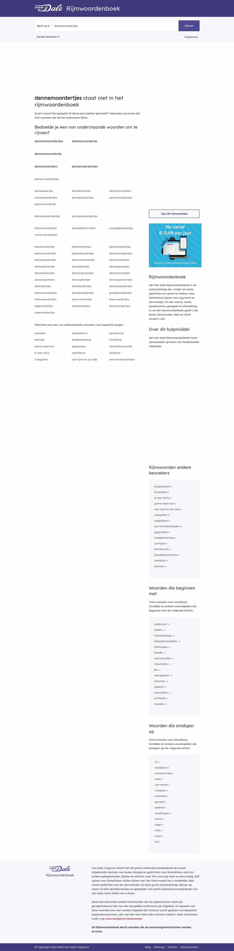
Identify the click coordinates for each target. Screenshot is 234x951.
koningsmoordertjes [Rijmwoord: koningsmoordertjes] (84, 216)
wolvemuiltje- (163, 658)
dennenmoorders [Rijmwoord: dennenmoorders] (120, 191)
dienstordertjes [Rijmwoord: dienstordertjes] (81, 286)
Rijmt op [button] (42, 26)
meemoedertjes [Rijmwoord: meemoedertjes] (45, 312)
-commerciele (163, 773)
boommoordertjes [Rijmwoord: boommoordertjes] (83, 260)
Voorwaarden (189, 947)
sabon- (158, 629)
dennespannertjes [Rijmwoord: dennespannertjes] (120, 279)
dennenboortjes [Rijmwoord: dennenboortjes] (45, 273)
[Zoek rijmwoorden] (71, 26)
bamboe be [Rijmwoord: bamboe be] (116, 333)
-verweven (161, 784)
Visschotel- (161, 664)
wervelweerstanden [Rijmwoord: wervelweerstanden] (122, 359)
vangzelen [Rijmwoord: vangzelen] (41, 359)
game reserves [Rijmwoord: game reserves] (44, 346)
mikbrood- (160, 624)
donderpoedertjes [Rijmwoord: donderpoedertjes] (120, 286)
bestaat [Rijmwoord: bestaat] (40, 339)
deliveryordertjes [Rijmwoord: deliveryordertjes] (46, 228)
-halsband (160, 767)
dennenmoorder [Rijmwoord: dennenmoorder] (119, 273)
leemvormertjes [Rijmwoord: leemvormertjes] (82, 299)
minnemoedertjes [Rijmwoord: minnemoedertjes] (46, 197)
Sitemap (159, 947)
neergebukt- (162, 675)
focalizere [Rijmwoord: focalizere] (115, 339)
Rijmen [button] (189, 25)
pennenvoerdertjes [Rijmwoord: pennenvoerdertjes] (47, 179)
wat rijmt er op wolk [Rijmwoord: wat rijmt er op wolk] (84, 359)
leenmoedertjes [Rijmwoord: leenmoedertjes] (119, 299)
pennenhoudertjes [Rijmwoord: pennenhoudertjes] (120, 197)
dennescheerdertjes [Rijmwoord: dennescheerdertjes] (47, 216)
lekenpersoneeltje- (166, 641)
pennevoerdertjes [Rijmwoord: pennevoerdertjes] (84, 166)
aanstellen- (161, 692)
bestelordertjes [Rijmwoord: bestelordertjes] (81, 246)
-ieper (158, 824)
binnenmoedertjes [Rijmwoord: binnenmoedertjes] (120, 253)
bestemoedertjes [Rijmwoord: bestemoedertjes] (120, 246)
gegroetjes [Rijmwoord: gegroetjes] (79, 346)
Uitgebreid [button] (191, 37)
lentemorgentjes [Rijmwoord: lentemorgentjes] (119, 306)
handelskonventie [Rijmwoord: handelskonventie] (120, 346)
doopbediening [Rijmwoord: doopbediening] (81, 339)
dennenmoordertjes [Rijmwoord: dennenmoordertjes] (49, 141)
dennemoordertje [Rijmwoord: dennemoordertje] (84, 141)
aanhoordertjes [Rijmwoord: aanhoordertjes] (44, 246)
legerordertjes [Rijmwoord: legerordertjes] (44, 306)
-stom (158, 836)
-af (156, 841)
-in (155, 762)
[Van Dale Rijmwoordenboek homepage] (50, 8)
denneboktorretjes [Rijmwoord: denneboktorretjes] (83, 228)
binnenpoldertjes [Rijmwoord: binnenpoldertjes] (45, 260)
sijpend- (159, 686)
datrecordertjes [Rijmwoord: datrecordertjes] (119, 260)
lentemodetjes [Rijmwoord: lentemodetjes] (81, 306)
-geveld (159, 801)
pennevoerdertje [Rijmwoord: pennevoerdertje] (45, 204)
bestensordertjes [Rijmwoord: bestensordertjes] (45, 253)
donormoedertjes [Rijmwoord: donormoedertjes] (46, 292)
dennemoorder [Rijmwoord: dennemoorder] (81, 191)
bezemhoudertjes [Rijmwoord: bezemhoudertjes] (83, 253)
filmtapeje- (161, 647)
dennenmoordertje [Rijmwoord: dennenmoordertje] (48, 154)
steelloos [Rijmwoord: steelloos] (114, 352)
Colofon (172, 947)
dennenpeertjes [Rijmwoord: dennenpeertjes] (45, 279)
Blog (148, 947)
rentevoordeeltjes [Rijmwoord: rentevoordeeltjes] (46, 234)
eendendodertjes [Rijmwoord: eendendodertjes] (83, 292)
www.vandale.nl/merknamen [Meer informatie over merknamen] (123, 918)
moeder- (159, 704)
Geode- (159, 652)
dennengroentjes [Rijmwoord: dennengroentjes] (83, 273)
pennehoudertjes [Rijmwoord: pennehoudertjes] (82, 197)
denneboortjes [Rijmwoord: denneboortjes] (44, 191)
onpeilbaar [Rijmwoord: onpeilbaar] (79, 352)
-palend (159, 807)
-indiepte (160, 790)
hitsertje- (160, 681)
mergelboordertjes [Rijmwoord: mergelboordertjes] (121, 228)
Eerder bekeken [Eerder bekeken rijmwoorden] (47, 36)
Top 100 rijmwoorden (174, 213)
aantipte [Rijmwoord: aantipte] (40, 333)
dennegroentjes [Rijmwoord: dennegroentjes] (119, 266)
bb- (156, 669)
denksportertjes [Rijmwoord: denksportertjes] (45, 266)
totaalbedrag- (163, 635)
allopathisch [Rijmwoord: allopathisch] (79, 333)
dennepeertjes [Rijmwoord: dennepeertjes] (81, 279)
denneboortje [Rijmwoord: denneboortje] (80, 266)
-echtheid (160, 796)
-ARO (157, 779)
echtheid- (160, 698)
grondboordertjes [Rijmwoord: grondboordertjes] (120, 292)
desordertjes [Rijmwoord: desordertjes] (43, 286)
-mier (157, 830)
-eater (158, 819)
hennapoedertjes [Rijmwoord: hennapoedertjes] (45, 299)
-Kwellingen (161, 813)
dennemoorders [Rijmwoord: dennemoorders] (46, 166)
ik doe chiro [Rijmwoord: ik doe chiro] (42, 352)
